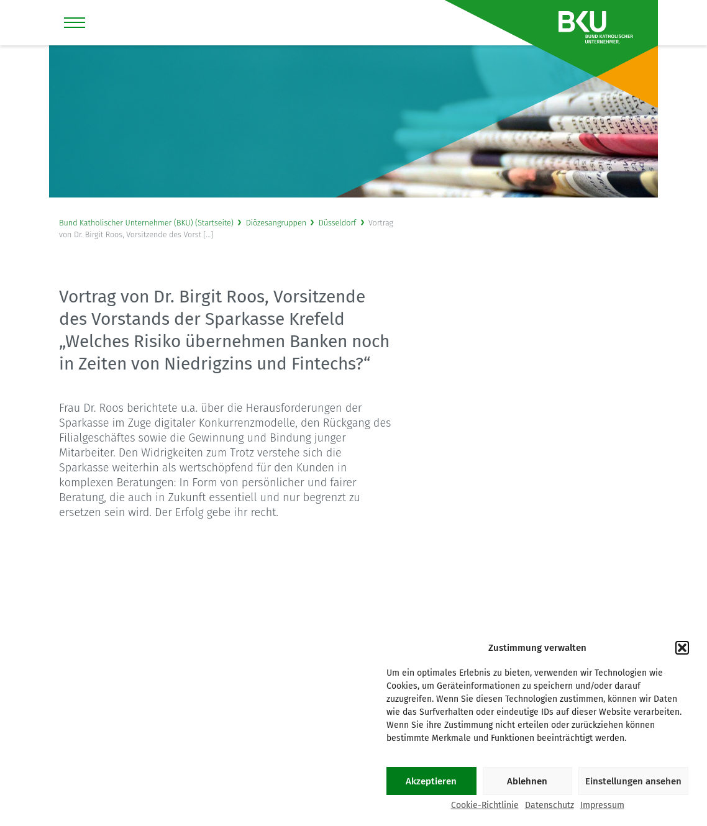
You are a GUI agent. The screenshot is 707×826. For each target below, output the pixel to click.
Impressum (602, 805)
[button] (682, 648)
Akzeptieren (431, 781)
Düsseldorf (337, 222)
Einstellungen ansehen (633, 781)
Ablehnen (527, 781)
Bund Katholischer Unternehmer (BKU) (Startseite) (146, 222)
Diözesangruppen (276, 222)
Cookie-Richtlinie (485, 805)
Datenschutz (549, 805)
